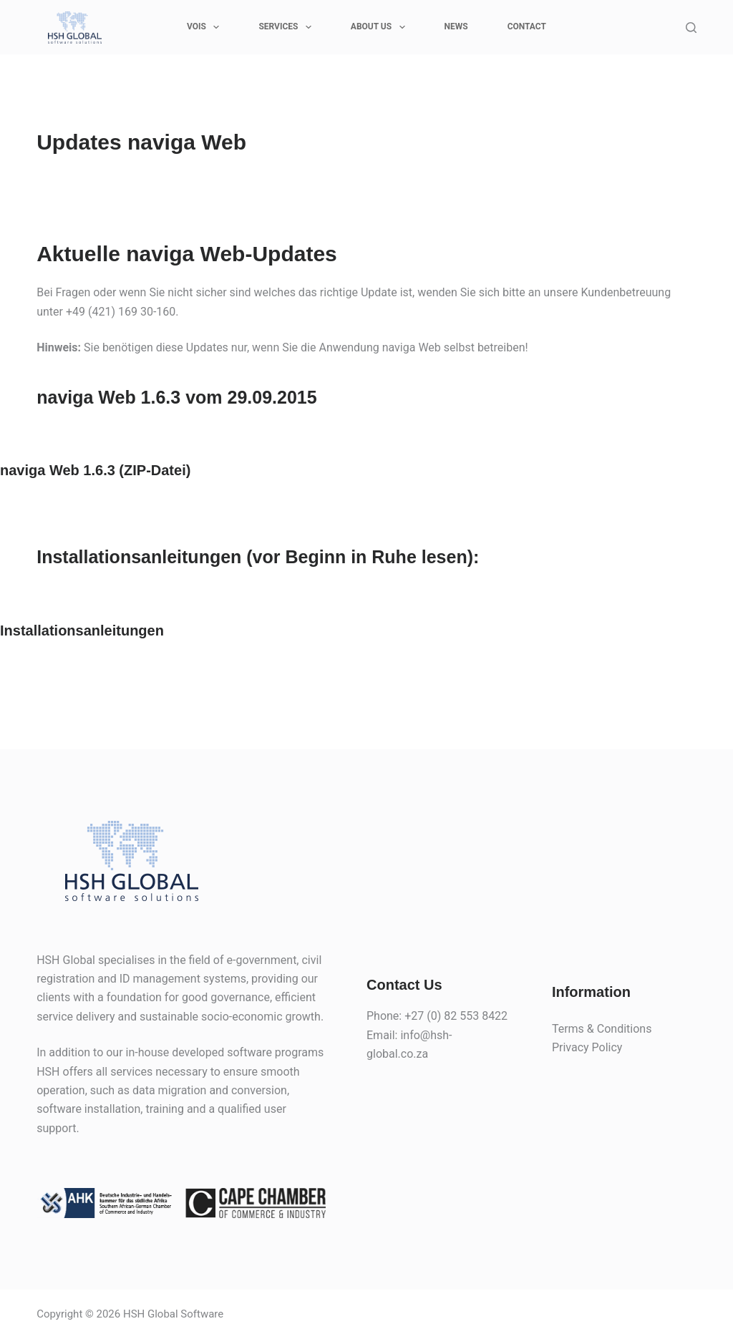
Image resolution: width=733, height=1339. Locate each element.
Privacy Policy (587, 1047)
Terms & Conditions (602, 1029)
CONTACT (527, 26)
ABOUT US (381, 27)
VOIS (206, 27)
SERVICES (287, 27)
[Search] (691, 27)
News (456, 26)
